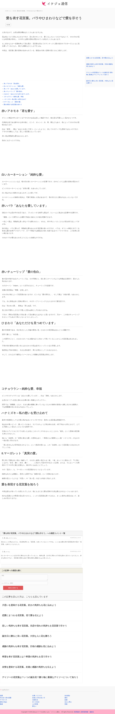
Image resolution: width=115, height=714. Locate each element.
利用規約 (77, 712)
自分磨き (67, 695)
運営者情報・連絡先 (87, 712)
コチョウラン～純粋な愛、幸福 (13, 96)
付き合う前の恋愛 (5, 698)
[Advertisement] (41, 67)
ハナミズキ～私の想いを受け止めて (15, 99)
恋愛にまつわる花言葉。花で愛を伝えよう (99, 58)
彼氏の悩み (3, 702)
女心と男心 (68, 702)
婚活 (66, 698)
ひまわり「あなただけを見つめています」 (17, 94)
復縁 (1, 704)
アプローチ (3, 700)
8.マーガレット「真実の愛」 (13, 102)
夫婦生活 (35, 700)
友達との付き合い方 (38, 698)
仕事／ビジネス (37, 695)
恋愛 (1, 695)
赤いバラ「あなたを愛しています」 (15, 89)
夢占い (34, 706)
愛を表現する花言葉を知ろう (13, 104)
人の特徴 (35, 704)
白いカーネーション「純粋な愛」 (14, 86)
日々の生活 (35, 702)
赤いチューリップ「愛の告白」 (13, 91)
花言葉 (8, 24)
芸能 (66, 704)
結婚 (66, 700)
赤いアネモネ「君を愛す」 (12, 83)
